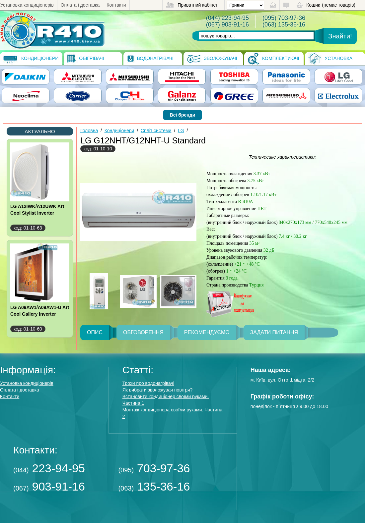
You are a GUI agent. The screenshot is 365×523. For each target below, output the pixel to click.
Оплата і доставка (80, 5)
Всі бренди (182, 115)
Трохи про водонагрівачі (148, 383)
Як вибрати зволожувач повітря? (157, 389)
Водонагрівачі (150, 58)
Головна (89, 130)
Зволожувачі (212, 58)
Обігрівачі (85, 58)
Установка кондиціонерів (27, 5)
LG (181, 130)
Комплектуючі (273, 58)
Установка (330, 58)
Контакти (116, 5)
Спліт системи (156, 130)
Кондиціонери (30, 58)
